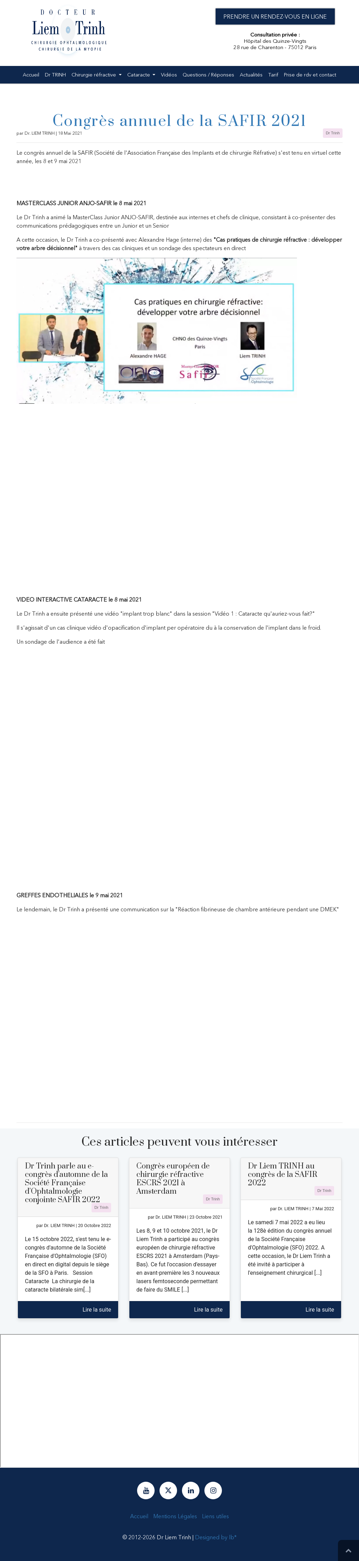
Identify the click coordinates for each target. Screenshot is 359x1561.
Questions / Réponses (208, 73)
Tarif (273, 73)
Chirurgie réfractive (94, 73)
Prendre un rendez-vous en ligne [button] (275, 16)
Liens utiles (215, 1516)
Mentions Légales (175, 1516)
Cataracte (139, 73)
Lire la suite (97, 1309)
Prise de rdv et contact (310, 73)
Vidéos (169, 73)
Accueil (31, 73)
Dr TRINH (55, 73)
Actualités (251, 73)
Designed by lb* (216, 1537)
